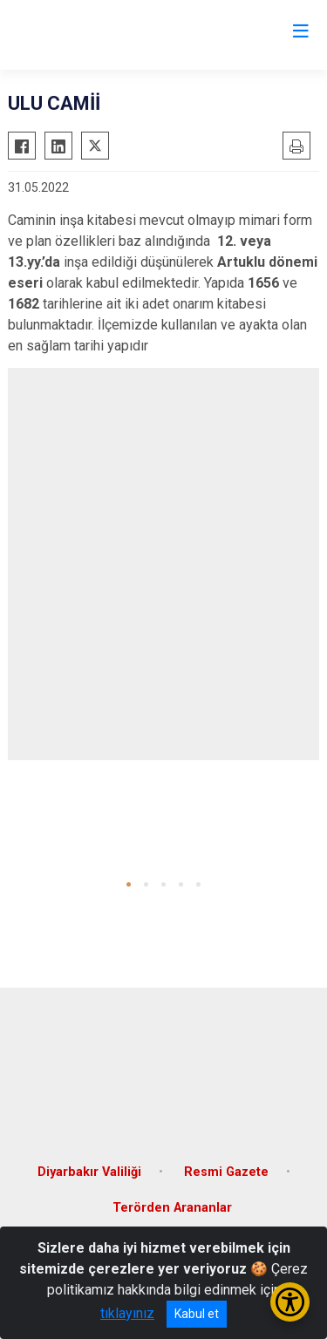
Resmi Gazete (226, 1172)
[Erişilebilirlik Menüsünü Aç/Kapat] (290, 1302)
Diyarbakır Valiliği (89, 1172)
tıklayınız (127, 1313)
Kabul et (196, 1314)
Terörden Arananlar (172, 1207)
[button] (128, 884)
